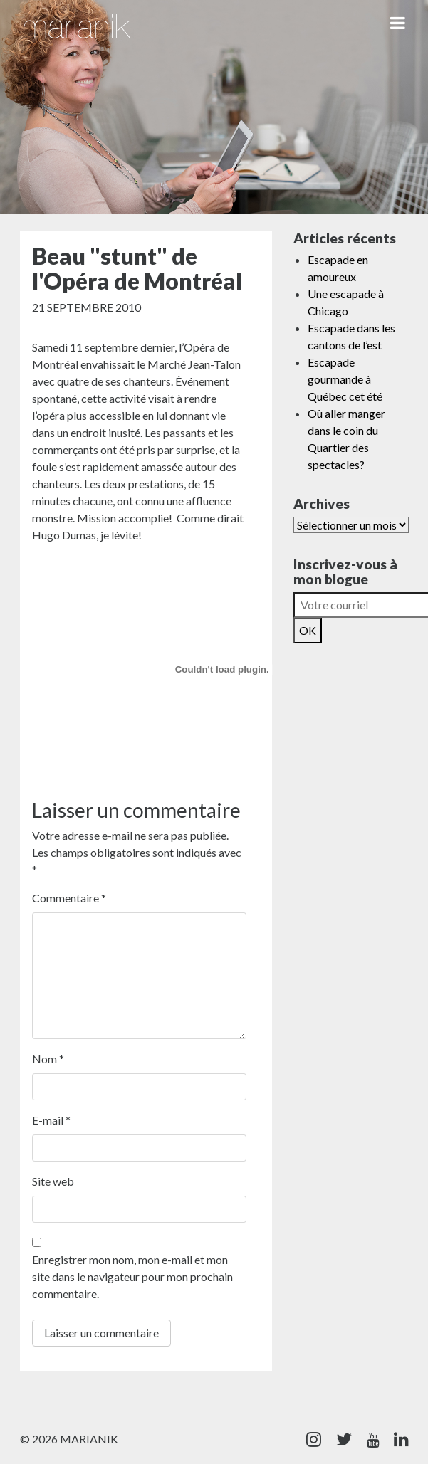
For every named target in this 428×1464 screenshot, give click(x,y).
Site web (53, 1181)
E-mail (51, 1120)
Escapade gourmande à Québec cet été (345, 379)
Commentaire (69, 898)
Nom (48, 1058)
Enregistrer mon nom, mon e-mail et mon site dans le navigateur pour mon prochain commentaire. (132, 1276)
